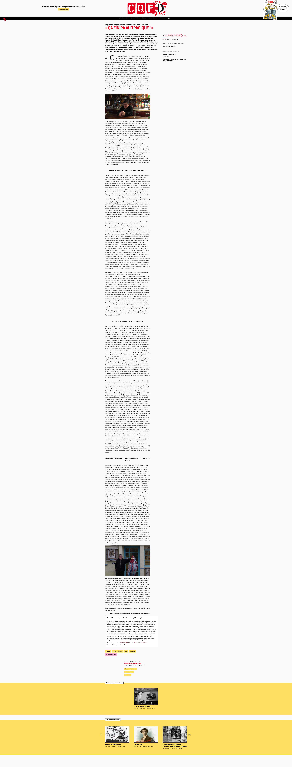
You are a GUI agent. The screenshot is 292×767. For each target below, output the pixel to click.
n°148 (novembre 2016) (147, 708)
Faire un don (127, 675)
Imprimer (133, 651)
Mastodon (120, 651)
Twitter (114, 651)
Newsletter (162, 18)
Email (126, 651)
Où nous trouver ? (153, 18)
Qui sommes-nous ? (123, 18)
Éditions (144, 18)
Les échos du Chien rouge (132, 663)
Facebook (108, 651)
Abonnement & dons (63, 9)
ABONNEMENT (124, 643)
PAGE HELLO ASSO (140, 643)
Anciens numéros (135, 18)
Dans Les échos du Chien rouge (112, 719)
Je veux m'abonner (129, 672)
